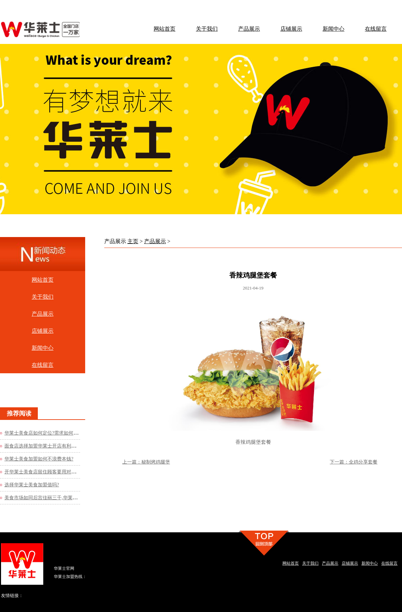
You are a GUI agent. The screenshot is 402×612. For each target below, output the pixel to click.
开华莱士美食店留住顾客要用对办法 (42, 471)
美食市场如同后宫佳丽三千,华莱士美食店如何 (52, 497)
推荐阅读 (19, 413)
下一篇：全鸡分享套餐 (353, 462)
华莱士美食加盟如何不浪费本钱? (38, 458)
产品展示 (155, 241)
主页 (132, 241)
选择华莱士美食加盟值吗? (31, 484)
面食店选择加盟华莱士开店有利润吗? (43, 446)
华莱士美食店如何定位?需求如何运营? (44, 433)
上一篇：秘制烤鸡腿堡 (146, 462)
